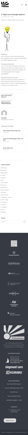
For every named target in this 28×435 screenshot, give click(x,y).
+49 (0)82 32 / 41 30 (15, 410)
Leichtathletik (4, 182)
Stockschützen (4, 195)
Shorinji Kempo (5, 190)
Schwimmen (4, 187)
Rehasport (3, 185)
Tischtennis (4, 202)
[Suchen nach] (13, 221)
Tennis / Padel (4, 199)
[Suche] (24, 221)
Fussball (3, 175)
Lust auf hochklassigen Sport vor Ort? (14, 388)
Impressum (17, 432)
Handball (3, 177)
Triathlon (3, 204)
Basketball (3, 170)
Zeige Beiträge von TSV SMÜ (7, 119)
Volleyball (3, 212)
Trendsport (4, 207)
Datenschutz (23, 432)
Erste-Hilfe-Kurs (14, 392)
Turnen (3, 209)
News (12, 16)
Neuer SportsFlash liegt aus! (14, 384)
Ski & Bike (3, 192)
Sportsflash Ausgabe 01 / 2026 (14, 400)
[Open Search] (22, 5)
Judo (2, 180)
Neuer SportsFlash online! (14, 396)
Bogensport (4, 172)
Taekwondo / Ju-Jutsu (6, 197)
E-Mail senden (14, 411)
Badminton (4, 168)
